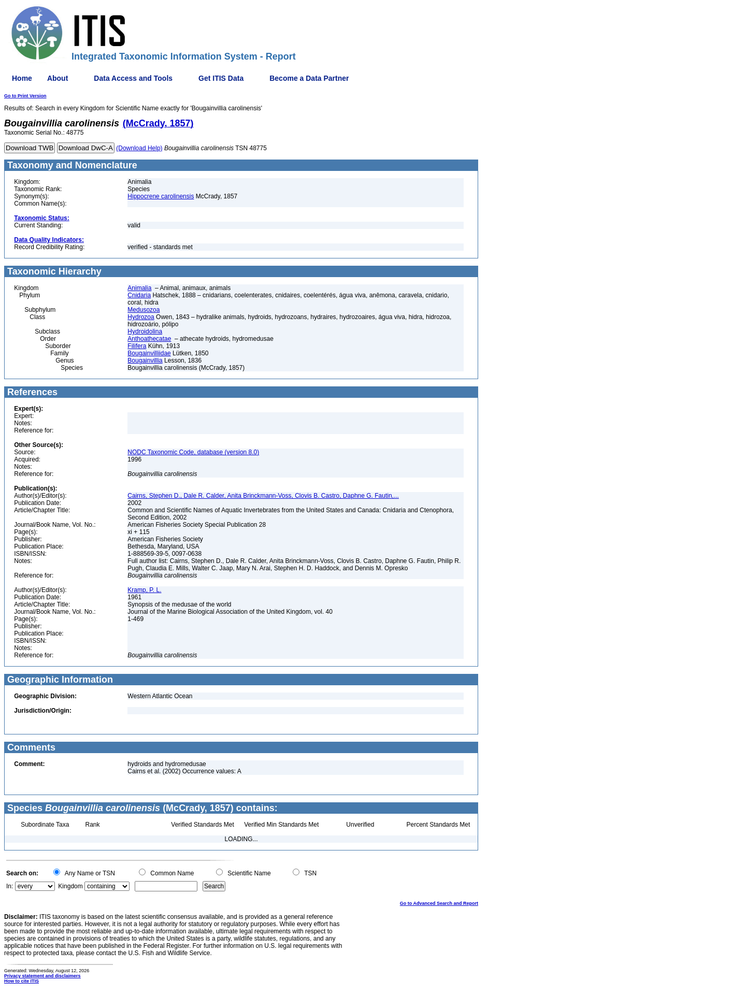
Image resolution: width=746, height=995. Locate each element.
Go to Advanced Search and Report (439, 903)
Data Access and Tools (133, 78)
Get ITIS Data (220, 78)
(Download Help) (139, 148)
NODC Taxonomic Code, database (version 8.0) (193, 452)
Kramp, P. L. (144, 590)
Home (22, 78)
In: (9, 886)
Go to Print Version (25, 95)
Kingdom (70, 886)
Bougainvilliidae (148, 353)
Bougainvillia (144, 360)
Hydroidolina (144, 331)
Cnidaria (139, 295)
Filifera (136, 346)
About (57, 78)
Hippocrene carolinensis (160, 196)
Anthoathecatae (149, 338)
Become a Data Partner (309, 78)
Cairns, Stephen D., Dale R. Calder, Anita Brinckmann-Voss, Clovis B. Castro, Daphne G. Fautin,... (263, 495)
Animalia (139, 288)
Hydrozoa (140, 317)
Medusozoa (143, 309)
